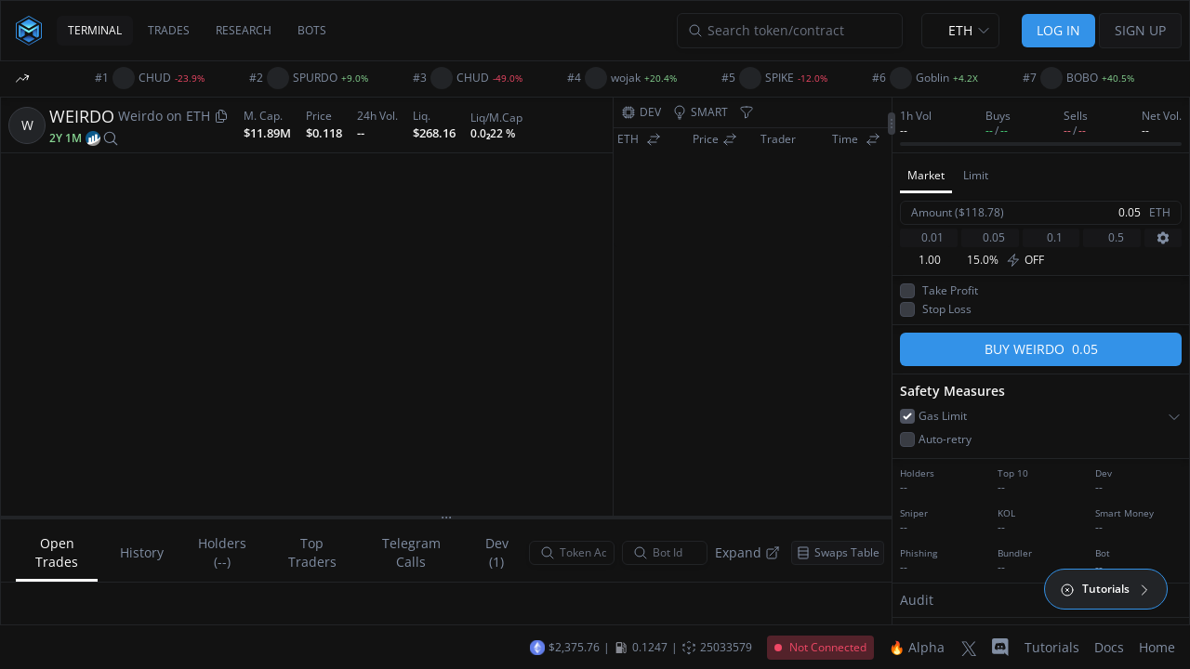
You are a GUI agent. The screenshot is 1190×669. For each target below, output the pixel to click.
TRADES (169, 30)
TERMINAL (95, 30)
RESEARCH (243, 30)
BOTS (312, 30)
